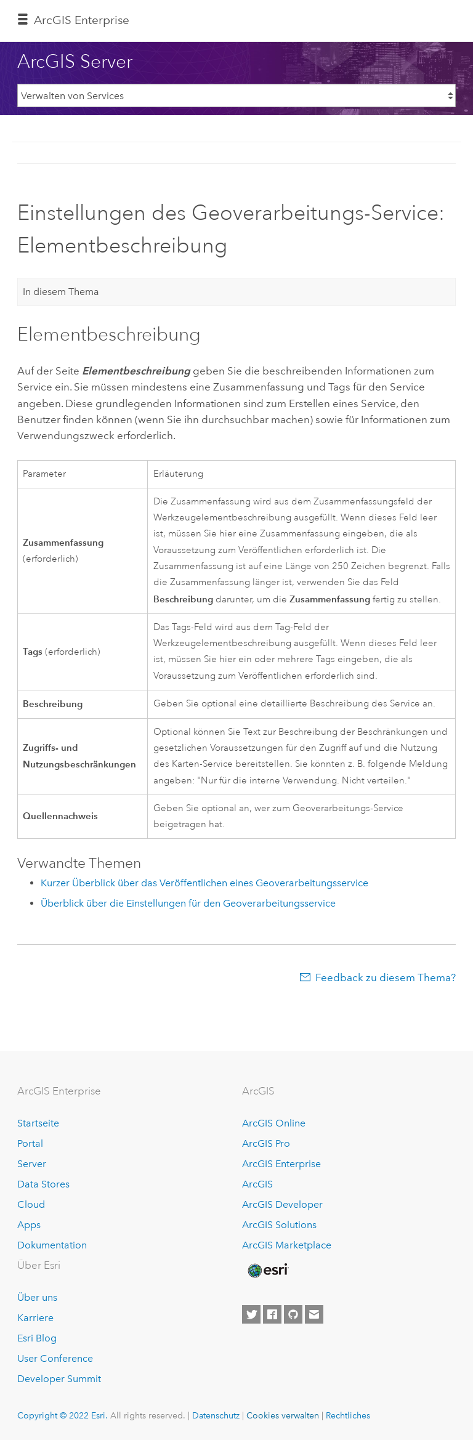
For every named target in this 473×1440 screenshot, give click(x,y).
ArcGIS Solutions (279, 1225)
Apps (29, 1225)
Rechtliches (348, 1415)
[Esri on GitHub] (293, 1314)
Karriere (35, 1318)
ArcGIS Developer (282, 1204)
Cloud (31, 1204)
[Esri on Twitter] (251, 1314)
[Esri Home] (267, 1270)
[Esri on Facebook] (272, 1314)
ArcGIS (257, 1184)
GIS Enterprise (81, 20)
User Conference (55, 1358)
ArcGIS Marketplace (286, 1245)
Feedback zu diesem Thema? (385, 977)
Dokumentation (52, 1245)
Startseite (38, 1123)
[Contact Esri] (314, 1314)
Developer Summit (59, 1379)
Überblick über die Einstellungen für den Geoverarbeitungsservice (188, 903)
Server (31, 1164)
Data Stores (43, 1184)
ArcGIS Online (273, 1123)
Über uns (37, 1297)
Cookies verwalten (282, 1415)
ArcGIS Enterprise (281, 1164)
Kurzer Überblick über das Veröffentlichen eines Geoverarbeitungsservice (204, 883)
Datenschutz (216, 1415)
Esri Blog (37, 1338)
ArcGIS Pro (266, 1143)
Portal (30, 1143)
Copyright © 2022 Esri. (62, 1415)
